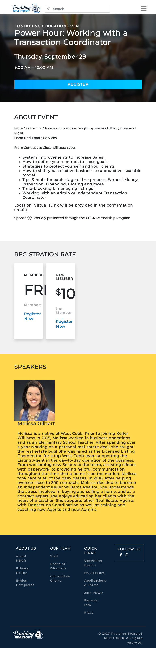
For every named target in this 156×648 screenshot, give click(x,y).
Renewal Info (91, 603)
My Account (94, 573)
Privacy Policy (22, 571)
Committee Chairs (60, 578)
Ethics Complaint (25, 583)
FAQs (88, 612)
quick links (90, 550)
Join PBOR (93, 593)
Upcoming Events (93, 563)
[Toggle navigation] (142, 8)
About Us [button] (26, 548)
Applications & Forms (95, 583)
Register (78, 84)
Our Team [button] (60, 548)
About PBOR (21, 558)
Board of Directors (58, 566)
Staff (54, 556)
